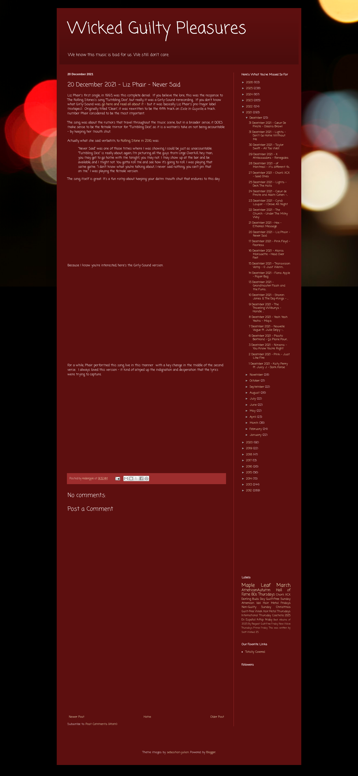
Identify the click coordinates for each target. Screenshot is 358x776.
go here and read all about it (123, 104)
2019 (249, 448)
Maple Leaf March (266, 585)
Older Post (217, 717)
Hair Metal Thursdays (277, 612)
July (253, 399)
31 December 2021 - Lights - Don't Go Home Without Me (267, 135)
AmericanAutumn (256, 590)
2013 (249, 485)
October (255, 381)
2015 (249, 472)
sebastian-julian (178, 752)
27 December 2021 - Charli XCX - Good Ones (269, 175)
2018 (249, 454)
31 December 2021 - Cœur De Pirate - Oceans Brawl (267, 125)
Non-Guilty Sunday (256, 607)
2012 (249, 490)
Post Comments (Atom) (101, 724)
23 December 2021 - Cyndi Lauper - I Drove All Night (268, 202)
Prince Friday (260, 628)
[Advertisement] (146, 671)
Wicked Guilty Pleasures (156, 29)
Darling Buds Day (253, 599)
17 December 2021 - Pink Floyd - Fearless (269, 243)
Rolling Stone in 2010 (136, 141)
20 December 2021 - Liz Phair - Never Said (269, 234)
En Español (249, 620)
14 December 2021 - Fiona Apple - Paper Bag (269, 275)
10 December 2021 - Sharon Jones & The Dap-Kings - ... (268, 297)
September (257, 387)
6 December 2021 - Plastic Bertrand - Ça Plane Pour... (268, 338)
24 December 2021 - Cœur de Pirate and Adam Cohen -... (268, 193)
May (253, 411)
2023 (250, 100)
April (253, 417)
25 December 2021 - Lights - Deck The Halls (268, 184)
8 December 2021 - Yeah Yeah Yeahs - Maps (268, 319)
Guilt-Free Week (252, 612)
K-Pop (260, 620)
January (256, 435)
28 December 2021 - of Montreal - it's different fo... (269, 165)
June (254, 405)
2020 (250, 442)
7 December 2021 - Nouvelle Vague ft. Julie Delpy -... (267, 328)
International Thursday (256, 616)
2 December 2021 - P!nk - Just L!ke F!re (269, 356)
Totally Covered (255, 652)
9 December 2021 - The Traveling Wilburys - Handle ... (265, 308)
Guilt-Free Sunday (278, 599)
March (254, 423)
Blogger (211, 752)
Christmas (283, 607)
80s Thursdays (263, 594)
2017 (249, 460)
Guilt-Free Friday (269, 624)
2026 (250, 82)
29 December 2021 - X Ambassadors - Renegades (268, 156)
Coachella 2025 (281, 616)
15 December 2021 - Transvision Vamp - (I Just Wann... (269, 265)
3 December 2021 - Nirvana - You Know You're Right (268, 347)
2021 (249, 112)
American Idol (251, 603)
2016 (249, 467)
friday (268, 620)
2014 (249, 479)
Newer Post (76, 717)
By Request (254, 624)
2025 (250, 88)
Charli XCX (283, 595)
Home (147, 717)
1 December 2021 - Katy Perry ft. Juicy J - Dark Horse (268, 365)
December (256, 118)
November (257, 375)
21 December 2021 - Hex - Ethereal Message (265, 225)
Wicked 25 (253, 632)
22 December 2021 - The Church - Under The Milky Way (268, 213)
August (255, 393)
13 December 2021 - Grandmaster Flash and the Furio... (267, 285)
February (256, 429)
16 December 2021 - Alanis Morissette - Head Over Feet (266, 254)
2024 (250, 94)
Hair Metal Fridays (277, 603)
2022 (250, 106)
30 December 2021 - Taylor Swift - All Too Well (266, 147)
